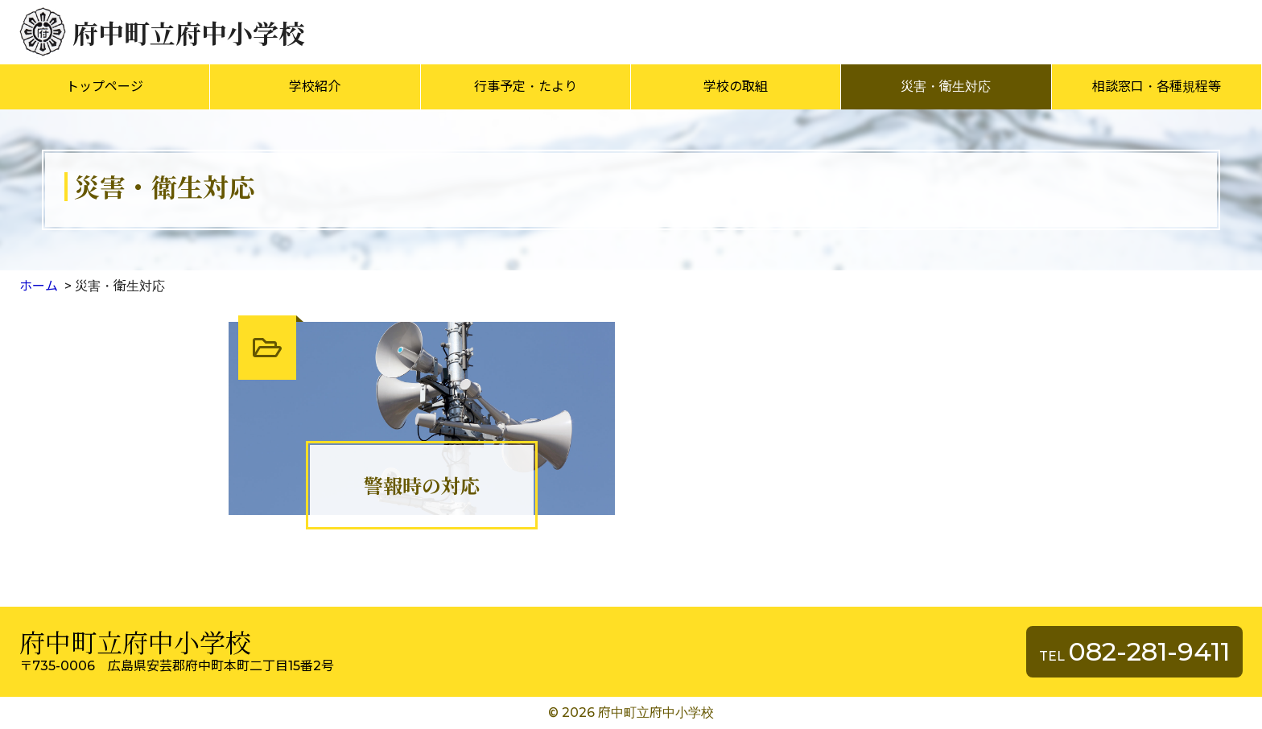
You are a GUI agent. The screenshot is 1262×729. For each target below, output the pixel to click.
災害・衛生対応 (946, 86)
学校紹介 (314, 86)
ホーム (38, 286)
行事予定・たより (525, 86)
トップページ (104, 86)
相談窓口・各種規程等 (1156, 86)
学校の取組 (735, 86)
